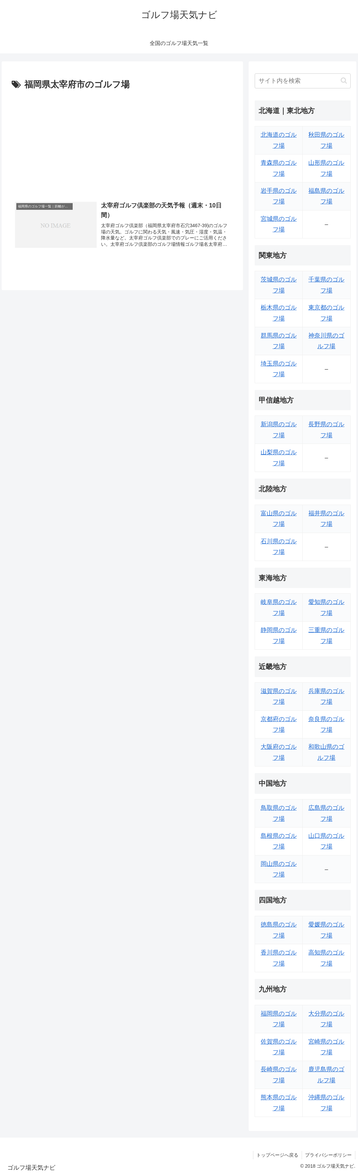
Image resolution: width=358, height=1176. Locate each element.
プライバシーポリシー (328, 1155)
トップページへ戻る (277, 1155)
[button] (344, 80)
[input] (303, 80)
